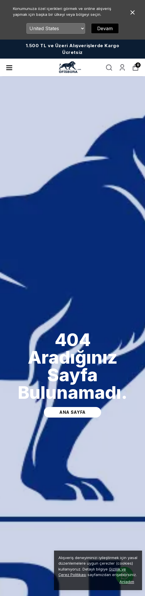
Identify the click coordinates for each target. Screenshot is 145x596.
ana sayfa (72, 412)
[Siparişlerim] (122, 67)
